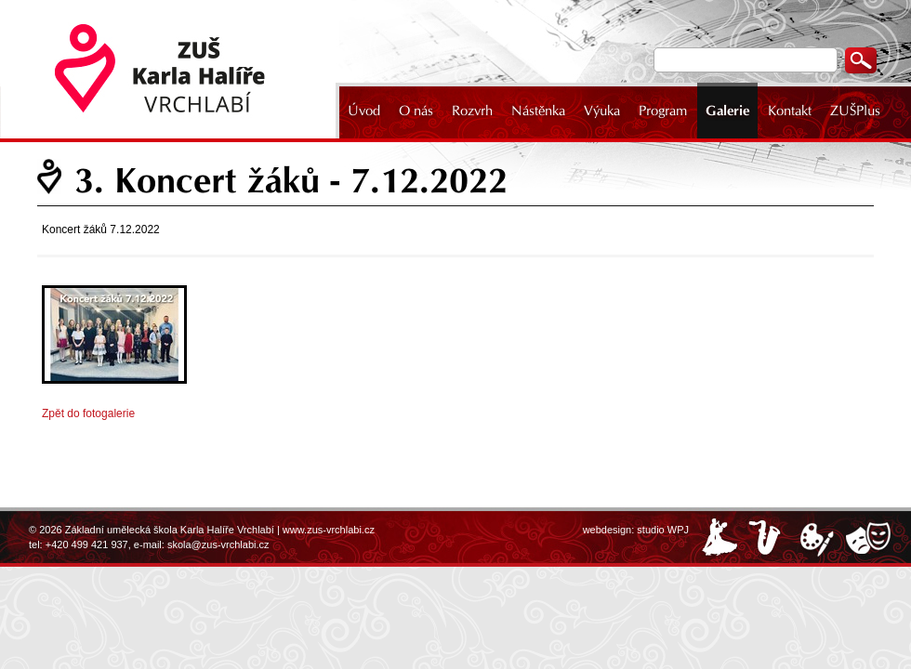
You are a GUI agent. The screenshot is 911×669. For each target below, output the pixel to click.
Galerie (727, 110)
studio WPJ (663, 529)
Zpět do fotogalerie (88, 413)
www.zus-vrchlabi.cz (329, 529)
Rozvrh (472, 110)
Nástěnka (538, 110)
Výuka (602, 110)
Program (663, 110)
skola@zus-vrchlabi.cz (218, 544)
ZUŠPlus (855, 110)
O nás (416, 110)
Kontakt (790, 110)
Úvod (364, 110)
